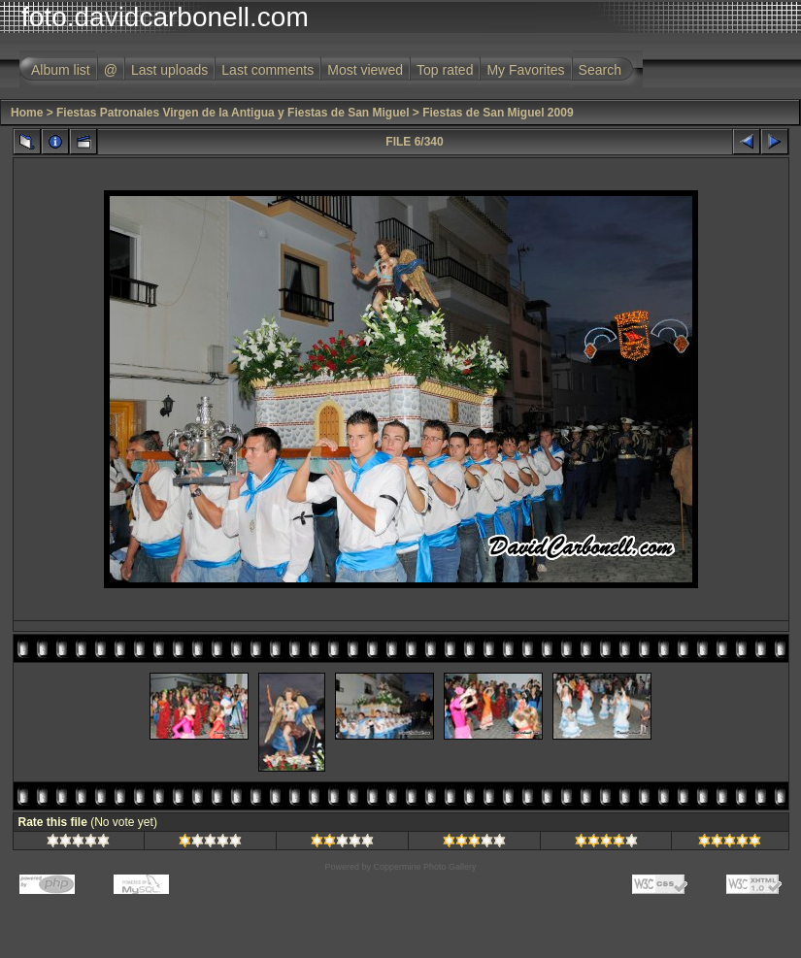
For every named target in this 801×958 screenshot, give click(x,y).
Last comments (267, 70)
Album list (60, 70)
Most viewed (365, 70)
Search (600, 70)
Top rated (445, 70)
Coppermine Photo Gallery (424, 867)
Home (27, 112)
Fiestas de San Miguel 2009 (497, 112)
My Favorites (525, 70)
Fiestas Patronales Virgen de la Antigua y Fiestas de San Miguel (232, 112)
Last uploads (169, 70)
